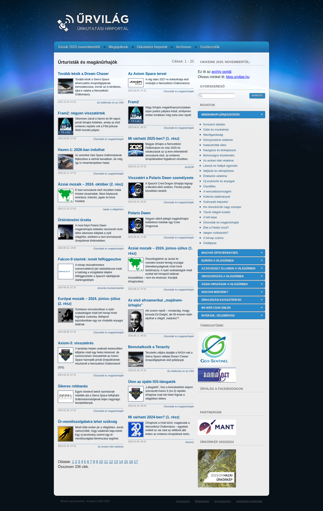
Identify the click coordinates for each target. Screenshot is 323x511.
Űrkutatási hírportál (152, 47)
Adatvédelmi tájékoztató (249, 501)
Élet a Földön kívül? (216, 227)
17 (136, 462)
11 (106, 462)
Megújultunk (118, 47)
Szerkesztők (210, 47)
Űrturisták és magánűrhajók (221, 222)
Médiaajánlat (202, 501)
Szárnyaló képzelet (215, 201)
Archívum (183, 47)
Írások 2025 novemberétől (79, 47)
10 (101, 462)
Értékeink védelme (215, 176)
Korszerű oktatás (214, 124)
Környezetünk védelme (218, 140)
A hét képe (210, 217)
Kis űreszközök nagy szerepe (222, 207)
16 (131, 462)
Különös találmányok (216, 196)
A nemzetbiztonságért (217, 191)
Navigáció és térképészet (219, 150)
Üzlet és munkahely (216, 129)
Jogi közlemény (222, 501)
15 (126, 462)
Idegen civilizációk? (215, 232)
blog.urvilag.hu (237, 77)
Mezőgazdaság (213, 134)
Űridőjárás (209, 243)
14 (121, 462)
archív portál (221, 72)
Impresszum (183, 501)
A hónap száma (213, 238)
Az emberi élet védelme (218, 160)
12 (111, 462)
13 (116, 462)
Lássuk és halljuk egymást (220, 165)
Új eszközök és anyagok (219, 181)
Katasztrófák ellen (214, 145)
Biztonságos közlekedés (218, 155)
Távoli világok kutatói (216, 212)
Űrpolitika (209, 186)
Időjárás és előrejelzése (218, 171)
